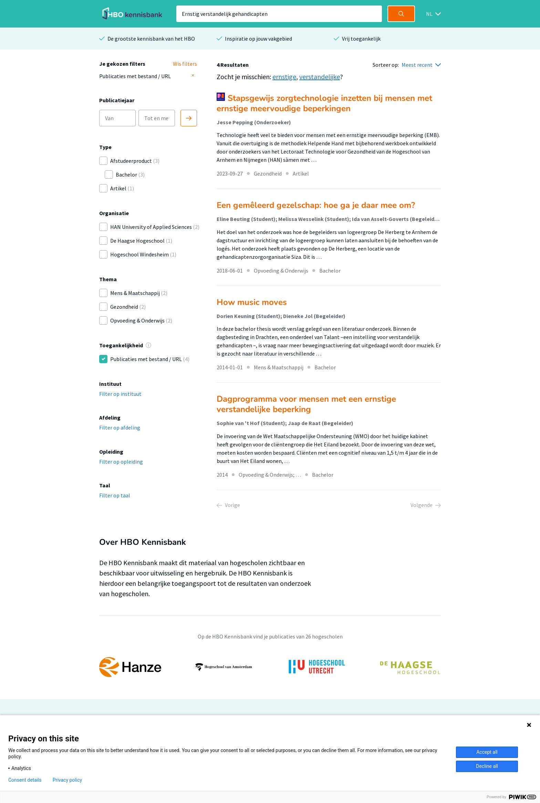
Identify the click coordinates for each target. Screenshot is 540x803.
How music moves (252, 302)
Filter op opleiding (121, 461)
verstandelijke (319, 76)
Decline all (487, 766)
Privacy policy (67, 780)
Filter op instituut (120, 394)
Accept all (487, 752)
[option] (270, 667)
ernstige (284, 76)
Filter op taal (114, 495)
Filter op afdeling (119, 427)
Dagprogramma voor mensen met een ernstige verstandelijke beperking (306, 404)
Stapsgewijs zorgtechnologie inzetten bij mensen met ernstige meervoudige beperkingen (324, 103)
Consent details (25, 780)
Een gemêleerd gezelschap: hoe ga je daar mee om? (316, 205)
